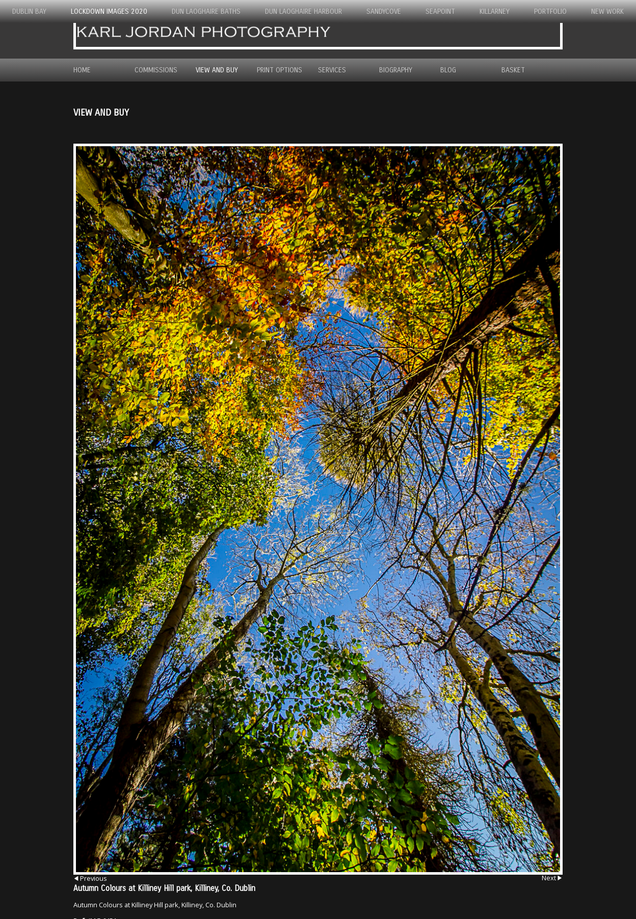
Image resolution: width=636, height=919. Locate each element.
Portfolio (550, 11)
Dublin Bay (29, 11)
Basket (513, 70)
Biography (395, 70)
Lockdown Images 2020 (109, 11)
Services (332, 70)
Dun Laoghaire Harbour (303, 11)
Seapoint (440, 11)
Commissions (156, 70)
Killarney (495, 11)
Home (82, 70)
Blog (448, 70)
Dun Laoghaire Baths (206, 11)
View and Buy (217, 70)
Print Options (279, 70)
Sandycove (383, 11)
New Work (607, 11)
